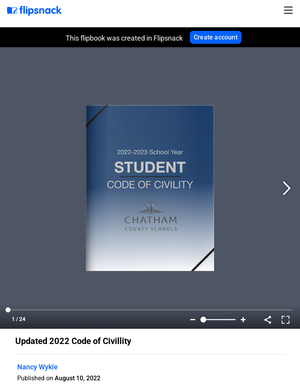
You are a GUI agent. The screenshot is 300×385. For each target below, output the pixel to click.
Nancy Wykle (37, 367)
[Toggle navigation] (289, 10)
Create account (216, 37)
